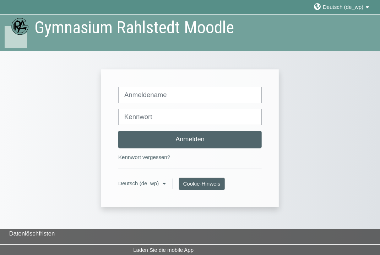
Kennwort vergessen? (144, 157)
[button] (341, 6)
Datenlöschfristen (32, 233)
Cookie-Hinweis (201, 184)
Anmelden (190, 139)
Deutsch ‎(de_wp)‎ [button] (139, 183)
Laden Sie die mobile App (163, 250)
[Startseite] (16, 32)
